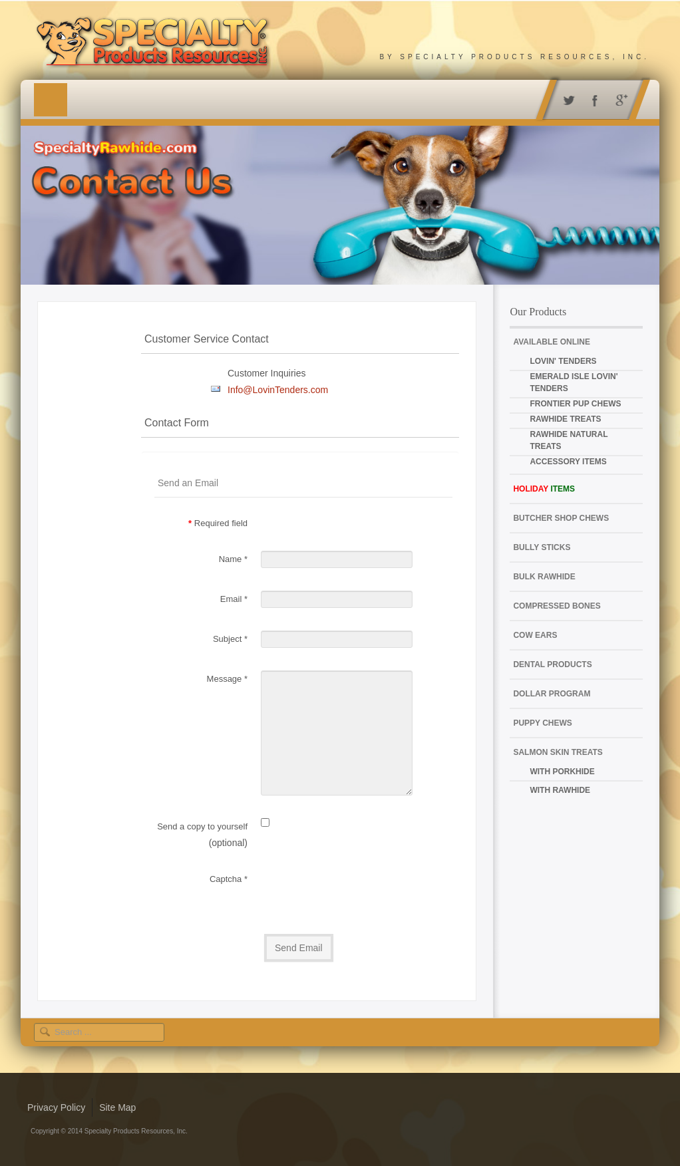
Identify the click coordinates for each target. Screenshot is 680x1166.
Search (47, 1023)
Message (227, 679)
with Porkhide (562, 771)
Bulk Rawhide (544, 576)
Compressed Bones (556, 606)
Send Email (299, 948)
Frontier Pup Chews (575, 403)
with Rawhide (560, 790)
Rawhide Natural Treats (568, 440)
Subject (230, 639)
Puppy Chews (542, 723)
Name (233, 559)
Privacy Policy (56, 1107)
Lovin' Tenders (563, 361)
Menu (50, 99)
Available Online (551, 342)
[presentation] (362, 891)
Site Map (117, 1107)
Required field (218, 523)
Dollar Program (551, 693)
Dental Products (552, 664)
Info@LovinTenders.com (278, 389)
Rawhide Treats (565, 419)
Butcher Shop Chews (561, 518)
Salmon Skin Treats (557, 752)
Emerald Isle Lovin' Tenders (573, 382)
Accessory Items (568, 461)
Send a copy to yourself (202, 826)
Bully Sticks (541, 547)
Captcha (229, 879)
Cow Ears (535, 635)
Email (234, 599)
